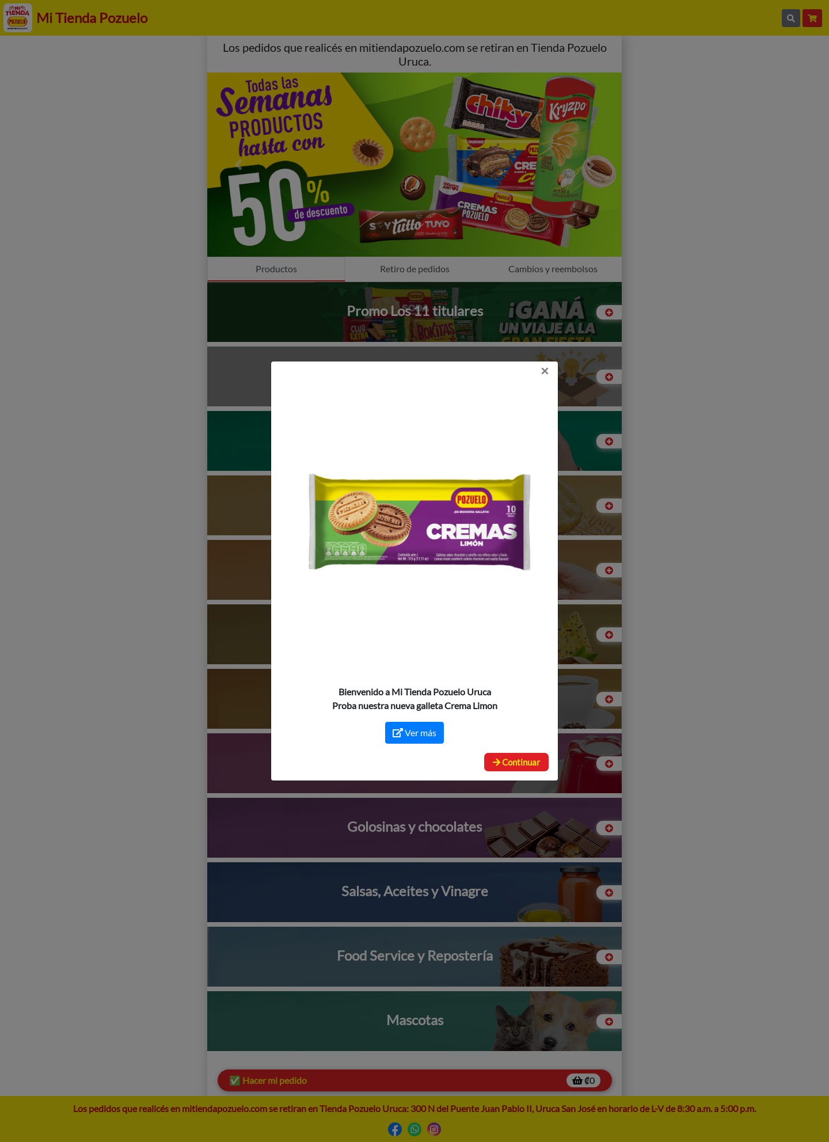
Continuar (516, 762)
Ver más (414, 732)
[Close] (544, 371)
